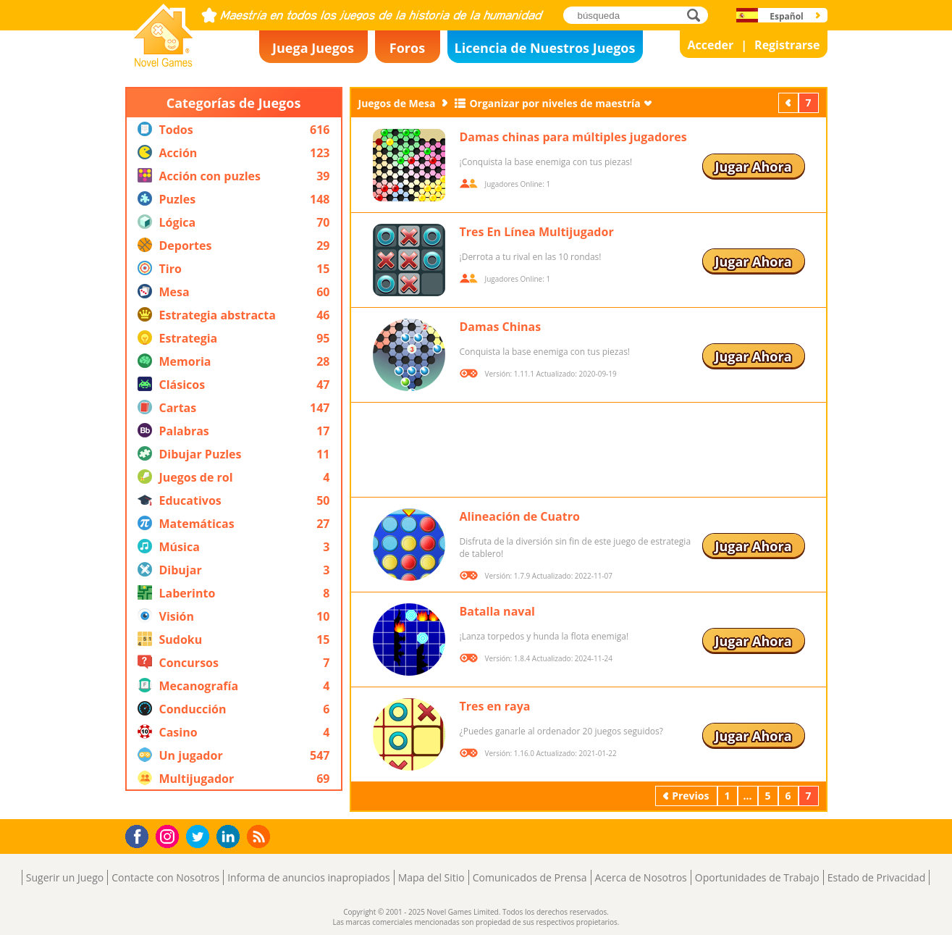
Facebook (140, 835)
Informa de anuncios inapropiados (308, 877)
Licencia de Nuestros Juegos (545, 47)
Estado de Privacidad (876, 877)
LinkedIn (231, 837)
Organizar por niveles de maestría (554, 103)
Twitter (200, 837)
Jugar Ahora (753, 166)
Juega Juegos (313, 47)
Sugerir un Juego (65, 877)
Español (787, 16)
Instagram (169, 835)
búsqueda (697, 15)
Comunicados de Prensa (530, 877)
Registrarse (787, 45)
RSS (260, 836)
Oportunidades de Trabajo (757, 877)
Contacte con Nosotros (165, 877)
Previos (790, 102)
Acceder (710, 45)
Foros (407, 47)
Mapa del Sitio (431, 877)
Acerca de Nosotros (641, 877)
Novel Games (161, 62)
